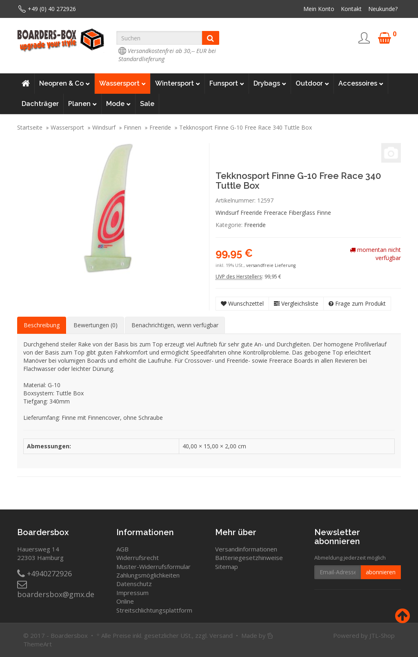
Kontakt (351, 9)
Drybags (269, 83)
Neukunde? (383, 9)
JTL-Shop (382, 635)
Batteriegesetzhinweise (249, 557)
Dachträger (40, 104)
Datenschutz (134, 584)
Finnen (132, 127)
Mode (118, 104)
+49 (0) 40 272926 (52, 9)
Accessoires (360, 83)
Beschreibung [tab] (42, 325)
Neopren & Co (64, 83)
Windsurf (104, 127)
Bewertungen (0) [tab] (95, 325)
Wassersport (122, 83)
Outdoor (312, 83)
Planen (82, 104)
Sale (147, 104)
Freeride (160, 127)
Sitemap (226, 566)
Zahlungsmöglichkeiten (148, 575)
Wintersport (177, 83)
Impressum (132, 593)
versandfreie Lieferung (271, 265)
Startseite (29, 127)
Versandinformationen (246, 549)
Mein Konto (318, 9)
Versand (221, 635)
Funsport (226, 83)
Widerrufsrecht (137, 557)
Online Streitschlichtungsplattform (154, 605)
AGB (122, 549)
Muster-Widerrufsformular (153, 566)
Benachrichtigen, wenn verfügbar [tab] (174, 325)
